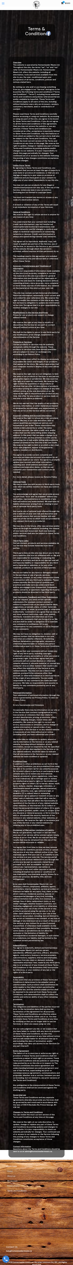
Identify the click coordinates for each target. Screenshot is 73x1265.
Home (10, 1171)
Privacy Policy (13, 1186)
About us (11, 1176)
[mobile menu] (3, 3)
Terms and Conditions (17, 1191)
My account (12, 1181)
